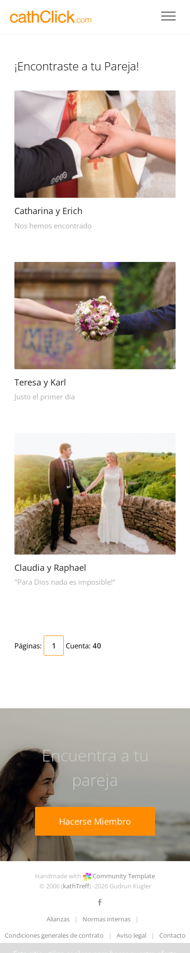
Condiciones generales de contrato (54, 935)
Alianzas (58, 919)
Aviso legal (131, 935)
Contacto (172, 935)
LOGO (51, 16)
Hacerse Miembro (95, 821)
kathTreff (76, 886)
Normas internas (107, 919)
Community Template (124, 876)
